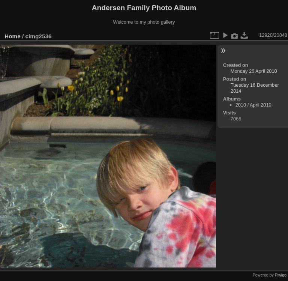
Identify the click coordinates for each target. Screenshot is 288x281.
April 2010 (261, 105)
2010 (241, 105)
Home (12, 36)
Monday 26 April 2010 (254, 71)
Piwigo (280, 275)
